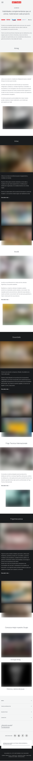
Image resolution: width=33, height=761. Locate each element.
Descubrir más (5, 573)
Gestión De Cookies (21, 755)
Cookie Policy (14, 755)
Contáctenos (5, 727)
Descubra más (4, 197)
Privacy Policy (8, 755)
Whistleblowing (21, 756)
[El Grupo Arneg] (16, 647)
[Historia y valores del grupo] (16, 676)
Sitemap (3, 755)
